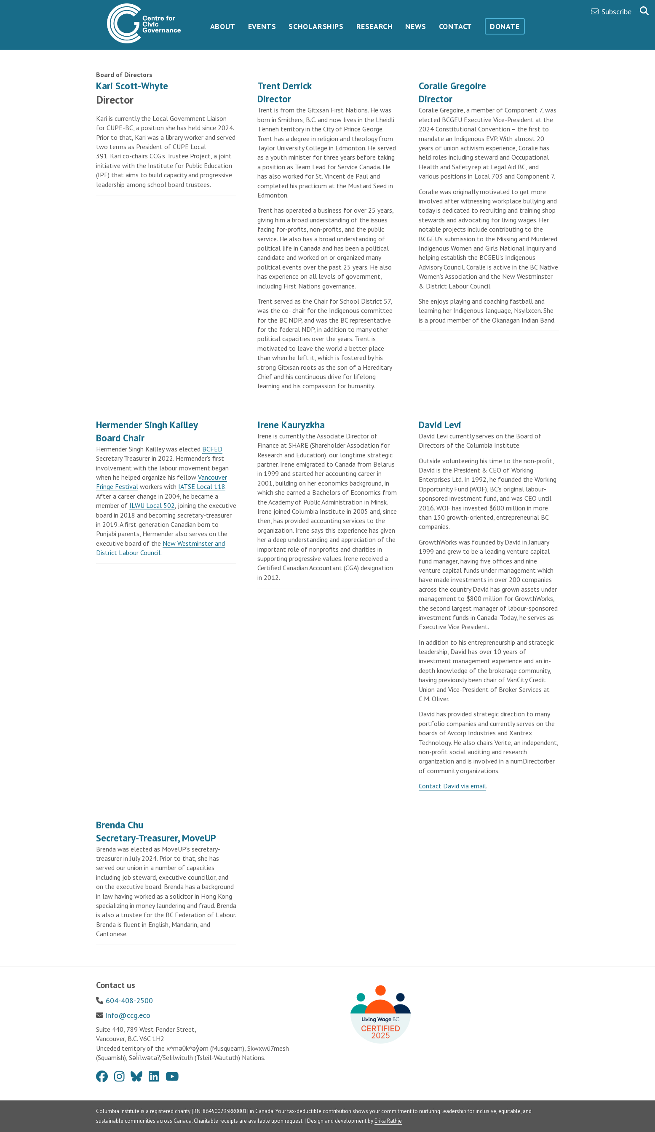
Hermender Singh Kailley (147, 425)
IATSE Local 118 (201, 486)
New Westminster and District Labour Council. (160, 548)
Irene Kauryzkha (291, 425)
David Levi (440, 425)
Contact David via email (452, 786)
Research (374, 26)
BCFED (212, 449)
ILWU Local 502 (152, 505)
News (415, 26)
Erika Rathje (388, 1120)
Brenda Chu (119, 825)
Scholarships (316, 26)
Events (262, 26)
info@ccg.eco (128, 1015)
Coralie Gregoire (452, 86)
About (222, 26)
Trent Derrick (284, 86)
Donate (505, 26)
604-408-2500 (129, 1000)
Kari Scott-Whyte (133, 86)
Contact (455, 26)
